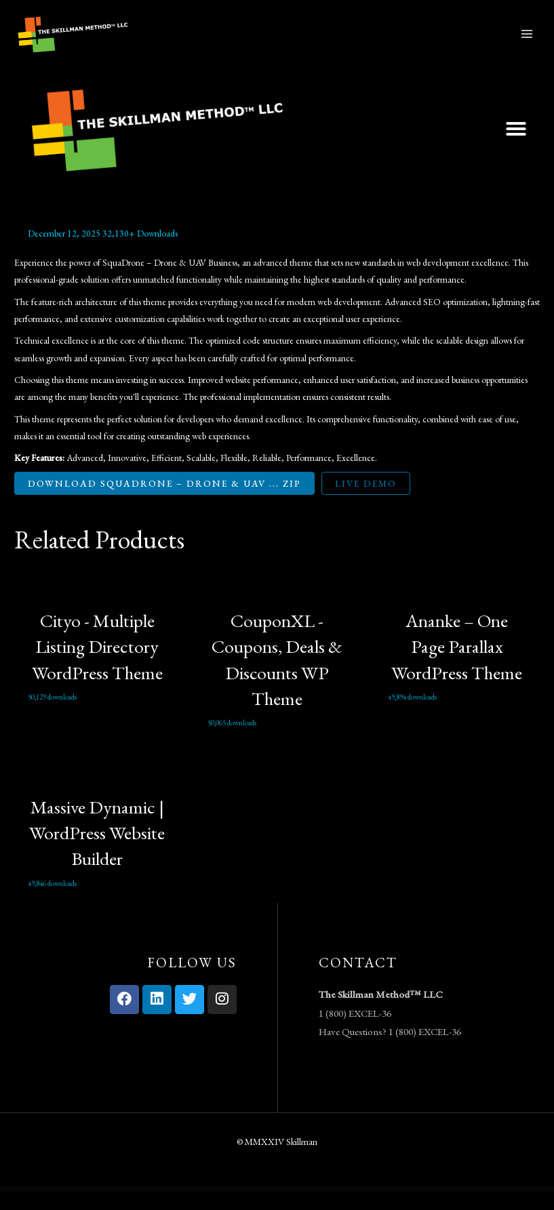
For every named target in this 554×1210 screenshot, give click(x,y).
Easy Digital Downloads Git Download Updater (346, 1208)
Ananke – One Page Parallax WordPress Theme (456, 664)
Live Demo (366, 502)
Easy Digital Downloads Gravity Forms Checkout (375, 1208)
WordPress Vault (145, 1208)
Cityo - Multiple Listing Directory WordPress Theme (97, 664)
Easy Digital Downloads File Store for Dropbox (191, 1208)
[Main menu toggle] (527, 43)
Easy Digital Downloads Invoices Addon (403, 1208)
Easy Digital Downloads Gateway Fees (295, 1208)
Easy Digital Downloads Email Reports (164, 1208)
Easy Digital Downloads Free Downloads (242, 1208)
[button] (516, 147)
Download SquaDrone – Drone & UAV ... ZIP (164, 502)
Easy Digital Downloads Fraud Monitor (218, 1208)
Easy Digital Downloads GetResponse (319, 1208)
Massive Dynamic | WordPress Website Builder (97, 851)
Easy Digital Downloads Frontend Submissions (270, 1208)
